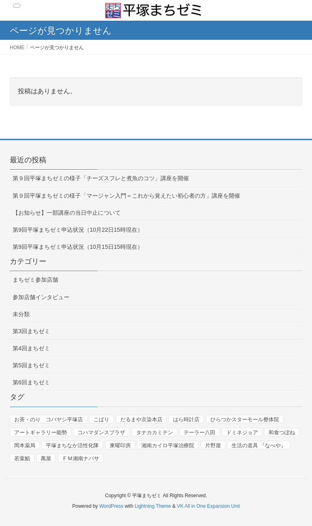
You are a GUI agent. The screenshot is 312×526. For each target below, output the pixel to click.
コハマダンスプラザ (101, 432)
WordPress (111, 506)
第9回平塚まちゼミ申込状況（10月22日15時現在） (78, 229)
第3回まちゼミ (31, 331)
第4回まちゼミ (31, 348)
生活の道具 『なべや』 (259, 445)
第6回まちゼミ (31, 382)
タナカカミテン (154, 432)
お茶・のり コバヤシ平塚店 (48, 419)
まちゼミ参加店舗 (35, 279)
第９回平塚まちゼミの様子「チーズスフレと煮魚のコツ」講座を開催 (101, 178)
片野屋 (213, 445)
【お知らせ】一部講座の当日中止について (67, 212)
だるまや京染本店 (141, 419)
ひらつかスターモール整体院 (244, 419)
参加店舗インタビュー (41, 297)
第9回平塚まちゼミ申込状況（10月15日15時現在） (78, 247)
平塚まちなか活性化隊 (72, 445)
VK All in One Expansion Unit (208, 506)
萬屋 (46, 458)
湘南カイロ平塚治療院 (167, 445)
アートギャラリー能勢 (40, 432)
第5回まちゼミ (31, 365)
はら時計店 (186, 419)
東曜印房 (120, 445)
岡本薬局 (24, 445)
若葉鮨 (22, 458)
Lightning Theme (153, 506)
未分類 (21, 314)
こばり (101, 419)
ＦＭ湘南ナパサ (80, 458)
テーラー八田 (199, 432)
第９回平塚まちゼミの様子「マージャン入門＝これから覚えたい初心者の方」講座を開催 (126, 195)
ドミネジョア (242, 432)
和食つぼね (282, 432)
